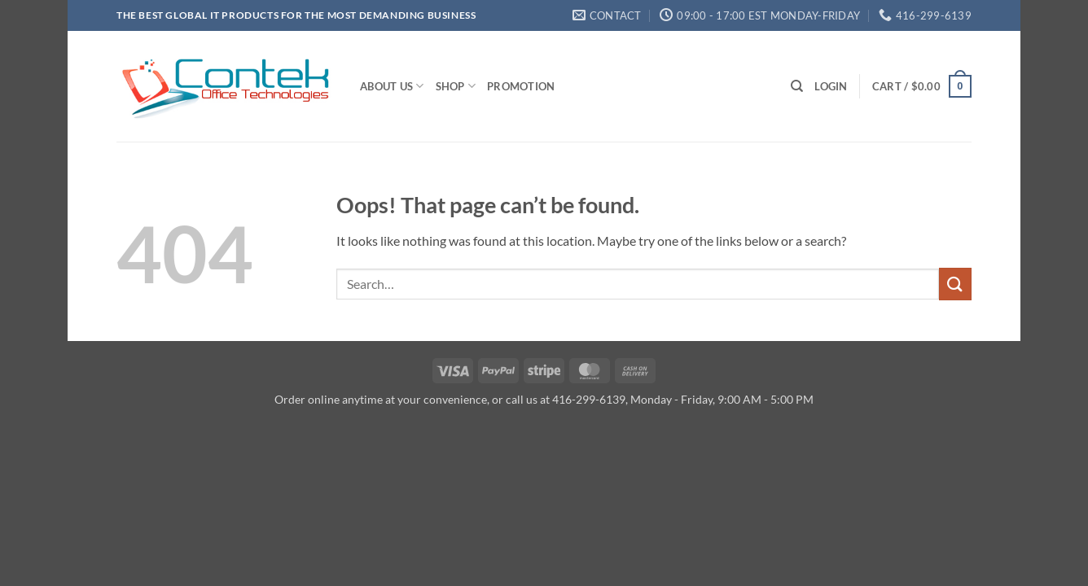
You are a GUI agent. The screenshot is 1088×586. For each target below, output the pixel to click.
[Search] (797, 86)
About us (392, 86)
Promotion (521, 86)
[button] (830, 86)
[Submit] (955, 284)
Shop (456, 86)
